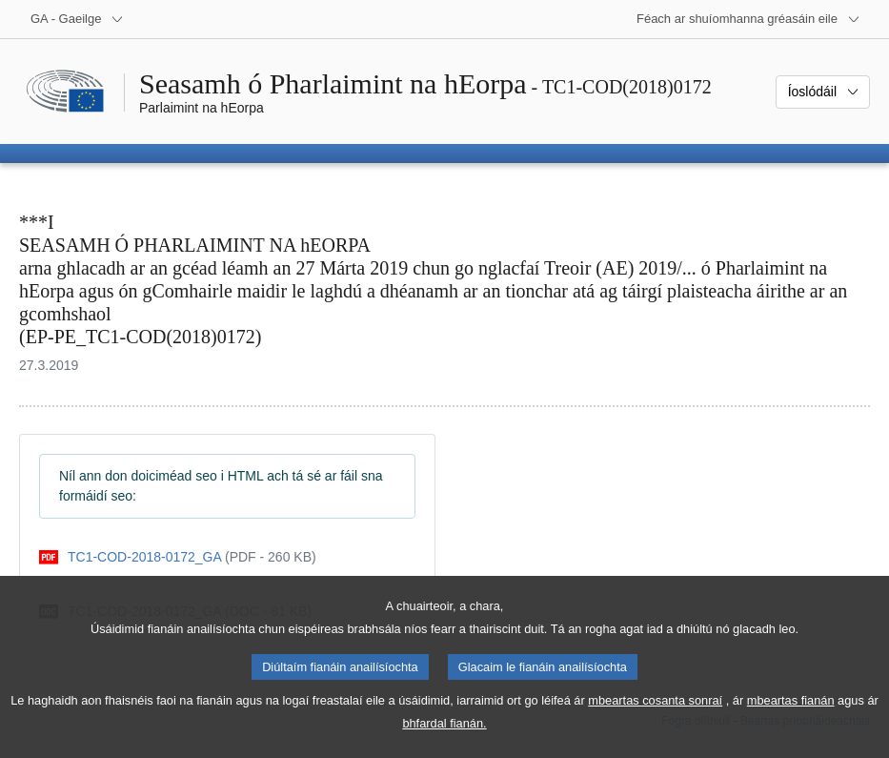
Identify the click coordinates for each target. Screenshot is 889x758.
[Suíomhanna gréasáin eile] (748, 19)
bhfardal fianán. (444, 742)
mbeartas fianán (791, 719)
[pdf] (177, 557)
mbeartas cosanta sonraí (655, 719)
